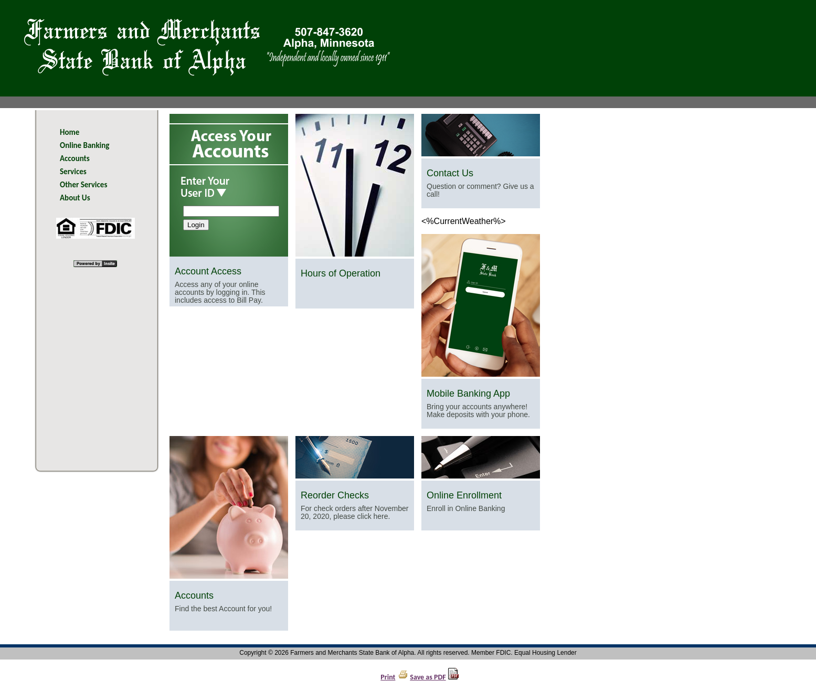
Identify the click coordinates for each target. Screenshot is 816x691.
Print (387, 677)
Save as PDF (428, 677)
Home (69, 132)
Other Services (83, 184)
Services (73, 171)
